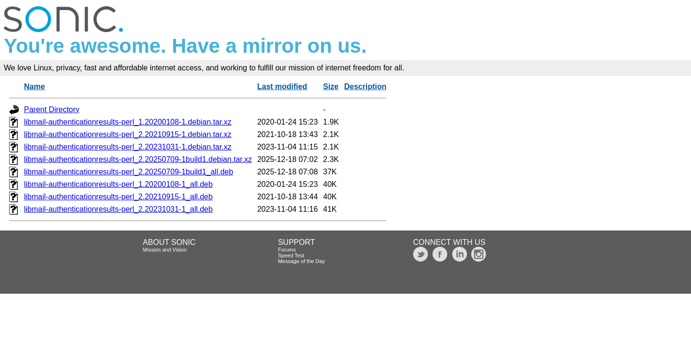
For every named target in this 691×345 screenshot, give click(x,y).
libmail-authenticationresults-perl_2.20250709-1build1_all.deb (128, 172)
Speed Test (291, 255)
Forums (287, 250)
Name (34, 86)
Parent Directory (52, 109)
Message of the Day (301, 261)
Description (365, 86)
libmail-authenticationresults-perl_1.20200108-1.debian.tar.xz (127, 122)
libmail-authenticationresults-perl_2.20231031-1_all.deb (118, 209)
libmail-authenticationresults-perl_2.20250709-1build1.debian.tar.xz (138, 159)
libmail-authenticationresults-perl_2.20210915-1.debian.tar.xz (127, 134)
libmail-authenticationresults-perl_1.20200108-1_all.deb (118, 184)
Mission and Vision (165, 250)
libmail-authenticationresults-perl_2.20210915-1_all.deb (118, 197)
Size (330, 86)
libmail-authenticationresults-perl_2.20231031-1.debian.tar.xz (127, 147)
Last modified (282, 86)
